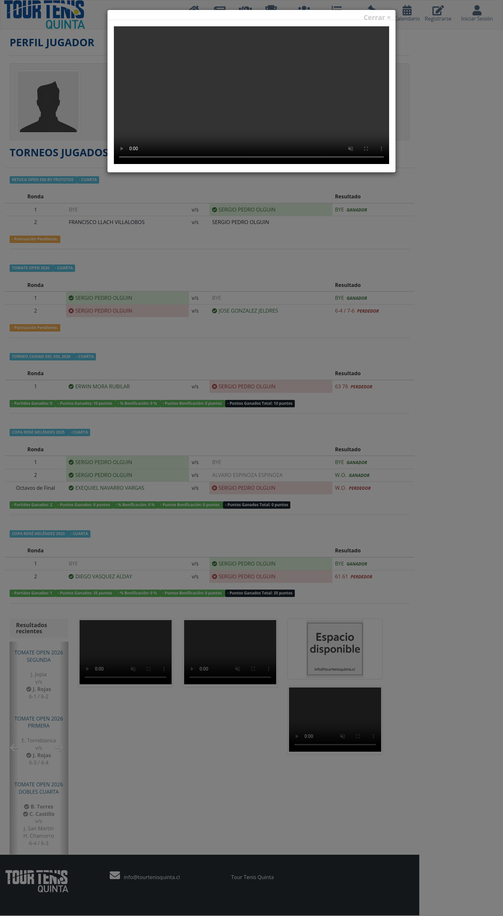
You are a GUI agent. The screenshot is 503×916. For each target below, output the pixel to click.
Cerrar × (377, 17)
